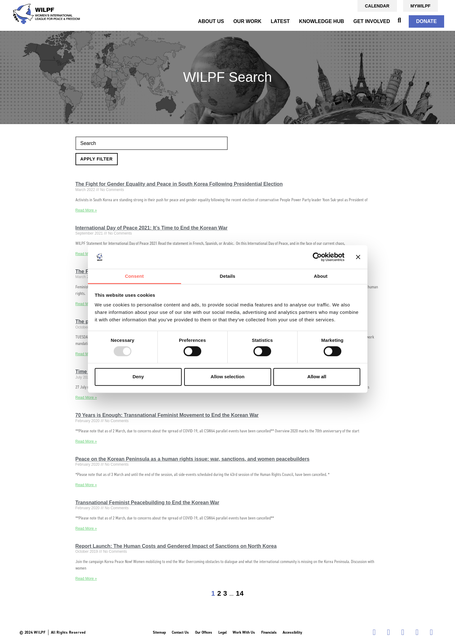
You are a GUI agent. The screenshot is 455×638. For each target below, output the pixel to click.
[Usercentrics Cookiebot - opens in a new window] (317, 257)
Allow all (316, 376)
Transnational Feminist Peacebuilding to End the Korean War (147, 502)
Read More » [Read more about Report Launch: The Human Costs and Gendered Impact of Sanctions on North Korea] (86, 578)
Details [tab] (227, 276)
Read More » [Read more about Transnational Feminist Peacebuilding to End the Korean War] (86, 528)
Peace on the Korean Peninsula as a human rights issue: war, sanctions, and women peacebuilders (192, 459)
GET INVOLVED (371, 21)
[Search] (151, 143)
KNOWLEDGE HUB (321, 21)
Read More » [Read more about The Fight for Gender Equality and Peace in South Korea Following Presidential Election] (86, 210)
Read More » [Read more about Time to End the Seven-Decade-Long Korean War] (86, 397)
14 (240, 593)
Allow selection (227, 376)
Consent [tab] (134, 276)
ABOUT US (211, 21)
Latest (280, 21)
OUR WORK (247, 21)
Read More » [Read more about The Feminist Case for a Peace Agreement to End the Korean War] (86, 304)
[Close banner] (358, 257)
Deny (138, 376)
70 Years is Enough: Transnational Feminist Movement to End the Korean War (167, 415)
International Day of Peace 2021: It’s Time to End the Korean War (151, 228)
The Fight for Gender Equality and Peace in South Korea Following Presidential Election (179, 184)
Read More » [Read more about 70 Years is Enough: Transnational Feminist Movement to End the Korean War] (86, 441)
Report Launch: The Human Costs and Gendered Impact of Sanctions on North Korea (176, 546)
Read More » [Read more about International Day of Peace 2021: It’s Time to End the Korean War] (86, 254)
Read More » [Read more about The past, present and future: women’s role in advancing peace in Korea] (86, 354)
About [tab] (321, 276)
